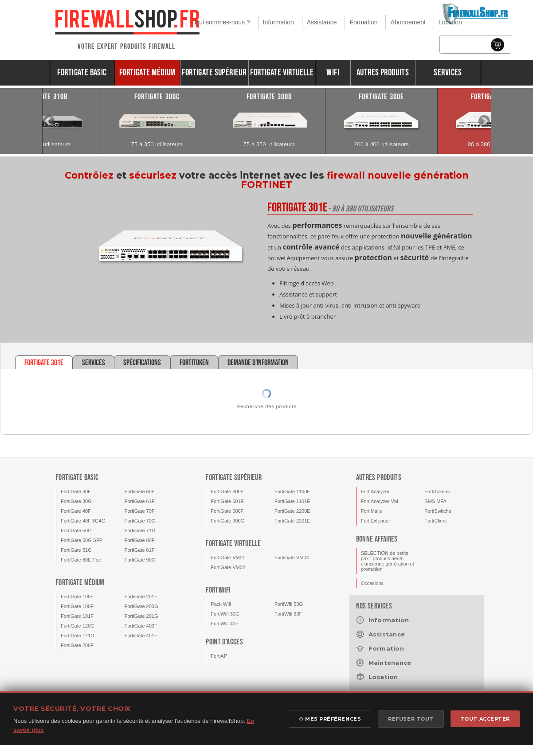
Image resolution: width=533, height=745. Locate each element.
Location (450, 22)
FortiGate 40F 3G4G (83, 520)
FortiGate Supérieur (214, 72)
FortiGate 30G (76, 501)
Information (278, 22)
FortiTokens (437, 491)
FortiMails (371, 511)
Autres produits (383, 72)
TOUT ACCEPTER (485, 719)
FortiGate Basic (81, 72)
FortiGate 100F (77, 606)
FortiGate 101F (77, 616)
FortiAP (219, 656)
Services (448, 72)
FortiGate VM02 (228, 567)
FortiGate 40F (76, 511)
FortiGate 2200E (292, 511)
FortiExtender (375, 520)
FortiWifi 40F (224, 623)
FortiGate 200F (77, 645)
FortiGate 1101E (292, 501)
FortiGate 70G (140, 520)
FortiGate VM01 (228, 557)
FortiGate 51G (76, 550)
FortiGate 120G (77, 625)
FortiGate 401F (141, 635)
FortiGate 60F (140, 491)
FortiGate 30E (76, 491)
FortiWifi (218, 590)
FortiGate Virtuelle (282, 72)
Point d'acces (224, 642)
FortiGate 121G (77, 635)
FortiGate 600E (227, 491)
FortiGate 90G (140, 559)
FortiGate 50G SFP (81, 540)
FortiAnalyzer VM (379, 501)
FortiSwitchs (437, 511)
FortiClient (435, 520)
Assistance (322, 22)
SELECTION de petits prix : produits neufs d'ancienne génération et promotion (387, 561)
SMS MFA (435, 501)
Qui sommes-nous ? (222, 22)
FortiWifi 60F (288, 613)
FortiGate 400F (141, 625)
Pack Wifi (221, 604)
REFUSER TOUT (411, 719)
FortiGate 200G (141, 606)
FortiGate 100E (77, 596)
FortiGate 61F (140, 501)
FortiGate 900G (227, 520)
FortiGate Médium (147, 72)
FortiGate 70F (140, 511)
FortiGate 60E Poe (81, 559)
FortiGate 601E (227, 501)
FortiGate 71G (140, 530)
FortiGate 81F (140, 550)
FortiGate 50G (76, 530)
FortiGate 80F (140, 540)
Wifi (332, 72)
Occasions (372, 583)
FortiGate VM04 (291, 557)
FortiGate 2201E (292, 520)
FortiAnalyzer (375, 491)
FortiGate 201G (141, 616)
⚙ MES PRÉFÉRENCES (330, 719)
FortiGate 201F (141, 596)
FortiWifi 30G (225, 613)
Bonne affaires (377, 539)
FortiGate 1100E (292, 491)
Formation (363, 22)
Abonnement (407, 22)
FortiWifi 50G (288, 604)
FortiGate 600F (227, 511)
